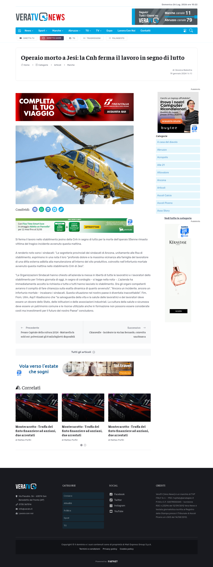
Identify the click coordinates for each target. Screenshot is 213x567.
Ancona (161, 180)
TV (97, 30)
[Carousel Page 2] (85, 445)
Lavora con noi (126, 30)
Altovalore (163, 172)
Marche (56, 30)
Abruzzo (73, 30)
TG (87, 30)
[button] (191, 30)
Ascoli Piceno (164, 203)
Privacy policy (110, 549)
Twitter (115, 500)
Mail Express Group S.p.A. (138, 544)
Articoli (57, 65)
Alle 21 (161, 164)
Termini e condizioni (89, 549)
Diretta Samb (51, 38)
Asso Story (163, 210)
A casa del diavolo (167, 142)
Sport (41, 30)
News (28, 30)
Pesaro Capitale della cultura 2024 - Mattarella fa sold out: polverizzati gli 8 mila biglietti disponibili (48, 334)
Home (25, 65)
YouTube (116, 511)
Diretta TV (27, 38)
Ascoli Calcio (164, 195)
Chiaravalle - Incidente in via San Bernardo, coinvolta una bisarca (117, 334)
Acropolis (162, 157)
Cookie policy (127, 549)
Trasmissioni (92, 38)
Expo (109, 30)
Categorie (42, 65)
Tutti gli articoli (83, 352)
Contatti (145, 30)
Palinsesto (116, 38)
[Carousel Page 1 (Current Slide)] (81, 445)
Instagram (117, 505)
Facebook (117, 494)
